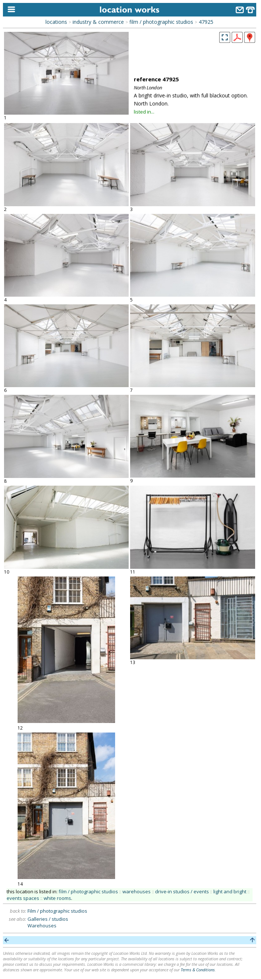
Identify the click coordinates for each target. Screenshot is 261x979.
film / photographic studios (161, 21)
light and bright (229, 891)
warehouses (136, 891)
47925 (206, 21)
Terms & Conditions (198, 969)
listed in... (144, 111)
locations (56, 21)
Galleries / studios (47, 919)
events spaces (23, 898)
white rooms (57, 898)
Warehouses (41, 925)
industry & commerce (98, 21)
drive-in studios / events (182, 891)
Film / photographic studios (57, 911)
